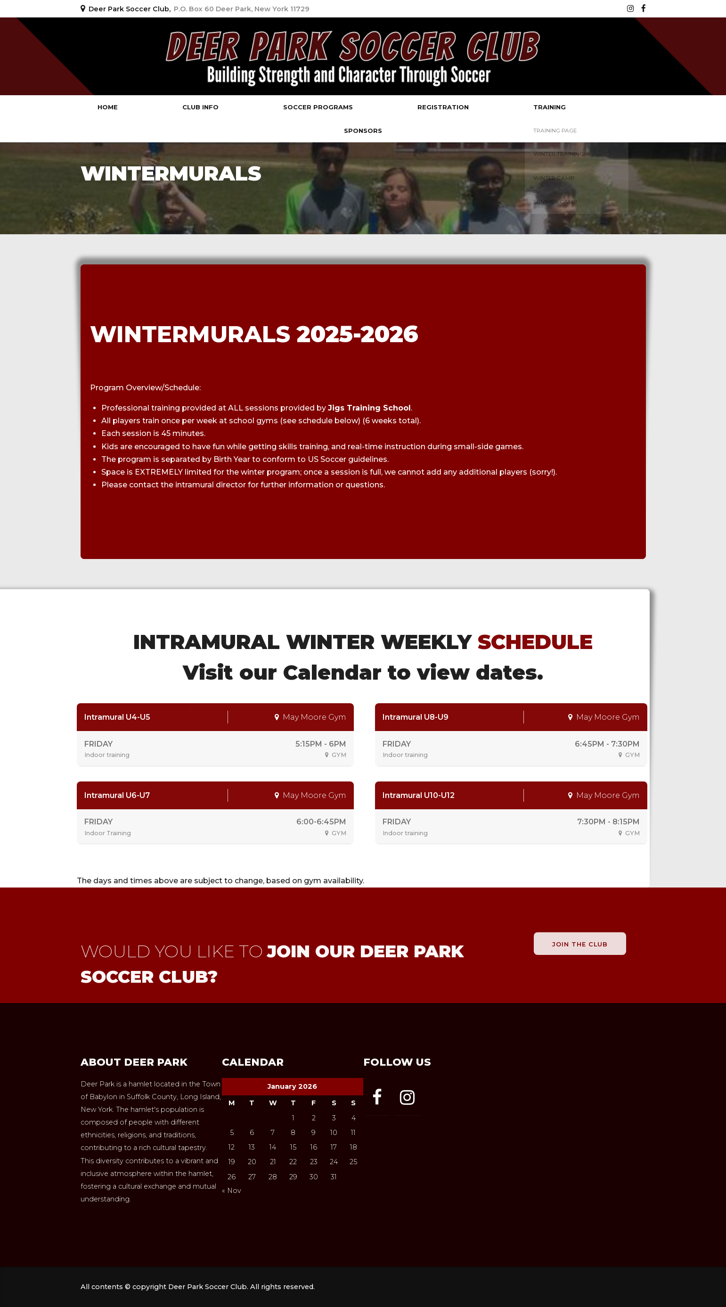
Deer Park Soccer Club (170, 56)
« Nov (231, 1190)
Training (549, 107)
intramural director (210, 484)
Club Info (200, 107)
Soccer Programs (318, 107)
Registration (443, 107)
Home (108, 107)
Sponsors (363, 130)
